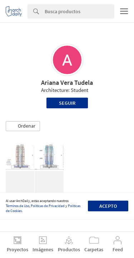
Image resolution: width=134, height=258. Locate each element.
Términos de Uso (17, 205)
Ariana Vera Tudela (67, 82)
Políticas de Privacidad (48, 205)
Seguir (67, 103)
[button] (23, 126)
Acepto (108, 206)
